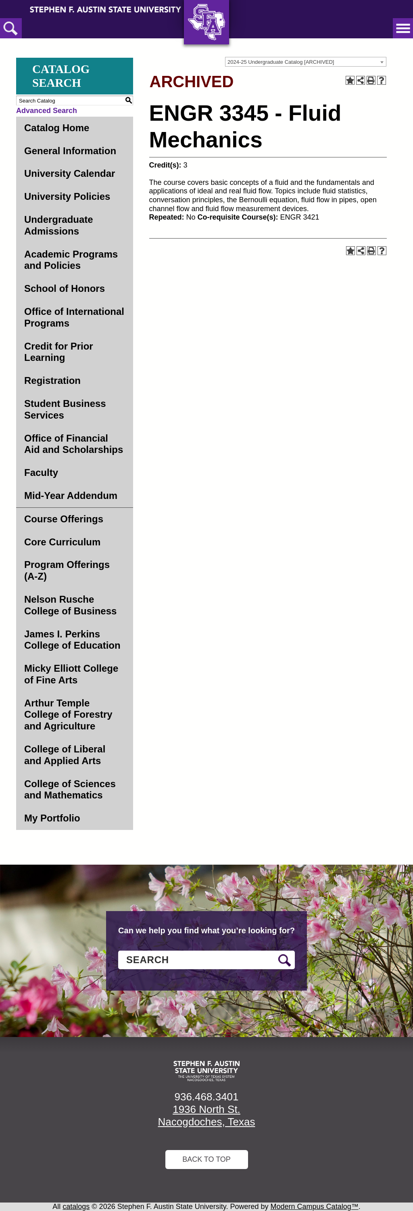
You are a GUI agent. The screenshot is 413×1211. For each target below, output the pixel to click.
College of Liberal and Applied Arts (64, 755)
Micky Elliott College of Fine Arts (71, 674)
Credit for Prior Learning (58, 352)
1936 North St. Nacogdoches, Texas (206, 1115)
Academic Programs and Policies (71, 260)
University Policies (67, 196)
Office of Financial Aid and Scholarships (73, 444)
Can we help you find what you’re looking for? (206, 930)
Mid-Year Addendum (70, 495)
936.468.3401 (206, 1097)
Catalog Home (56, 127)
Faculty (41, 472)
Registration (52, 380)
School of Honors (64, 288)
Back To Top (206, 1159)
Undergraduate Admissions (58, 225)
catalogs (76, 1207)
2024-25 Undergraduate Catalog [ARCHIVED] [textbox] (280, 62)
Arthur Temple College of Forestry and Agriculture (68, 715)
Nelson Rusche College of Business (70, 605)
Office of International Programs (74, 317)
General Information (70, 150)
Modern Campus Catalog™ (315, 1207)
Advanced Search (46, 111)
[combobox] (305, 62)
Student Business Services (65, 409)
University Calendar (69, 173)
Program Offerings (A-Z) (67, 570)
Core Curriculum (62, 541)
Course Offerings (63, 518)
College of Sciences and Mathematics (70, 789)
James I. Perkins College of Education (72, 640)
